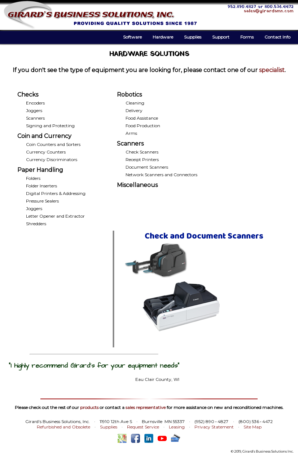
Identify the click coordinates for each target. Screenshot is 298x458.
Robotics (129, 94)
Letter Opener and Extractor (55, 216)
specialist (272, 70)
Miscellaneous (137, 185)
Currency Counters (46, 152)
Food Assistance (142, 118)
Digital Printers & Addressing (56, 193)
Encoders (35, 103)
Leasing (177, 427)
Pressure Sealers (42, 201)
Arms (131, 133)
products (89, 407)
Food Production (143, 125)
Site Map (253, 427)
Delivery (134, 110)
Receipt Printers (142, 159)
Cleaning (135, 103)
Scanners (35, 118)
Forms (247, 37)
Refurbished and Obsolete (63, 427)
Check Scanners (142, 152)
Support (220, 37)
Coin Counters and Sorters (53, 144)
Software (132, 37)
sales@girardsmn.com (269, 11)
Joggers (34, 110)
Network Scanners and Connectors (161, 174)
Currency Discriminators (51, 159)
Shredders (36, 223)
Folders (33, 178)
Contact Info (277, 37)
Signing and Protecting (50, 125)
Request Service (143, 427)
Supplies (192, 37)
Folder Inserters (41, 185)
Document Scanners (147, 167)
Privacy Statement (214, 427)
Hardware (163, 37)
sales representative (146, 407)
